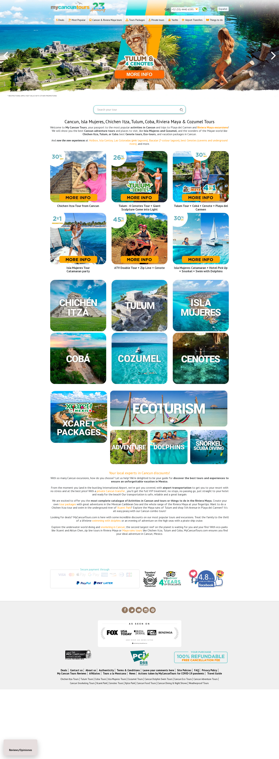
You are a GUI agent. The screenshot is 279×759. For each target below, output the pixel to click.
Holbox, (93, 140)
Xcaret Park (124, 507)
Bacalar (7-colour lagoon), (164, 140)
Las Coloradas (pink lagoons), (130, 140)
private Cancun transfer (111, 491)
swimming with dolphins (106, 520)
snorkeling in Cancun (113, 527)
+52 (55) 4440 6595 (183, 9)
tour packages (67, 504)
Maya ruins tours (132, 530)
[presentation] (5, 55)
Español (223, 9)
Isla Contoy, (106, 140)
